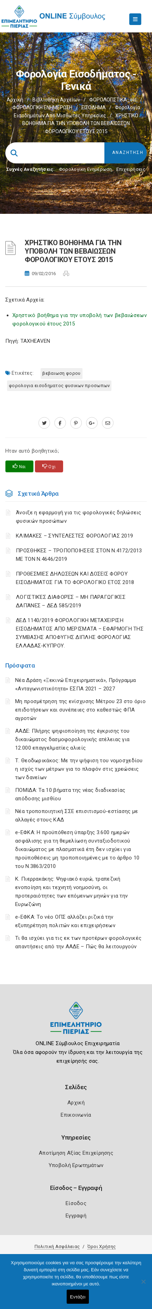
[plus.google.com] (92, 423)
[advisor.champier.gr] (108, 423)
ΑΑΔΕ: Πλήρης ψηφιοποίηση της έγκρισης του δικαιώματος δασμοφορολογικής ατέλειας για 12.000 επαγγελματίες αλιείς (72, 739)
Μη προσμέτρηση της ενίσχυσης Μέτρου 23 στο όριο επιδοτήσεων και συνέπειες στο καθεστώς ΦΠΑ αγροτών (80, 709)
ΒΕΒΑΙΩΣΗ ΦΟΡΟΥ (61, 373)
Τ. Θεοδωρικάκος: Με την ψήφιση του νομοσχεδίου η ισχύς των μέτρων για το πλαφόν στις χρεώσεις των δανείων (79, 769)
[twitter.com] (44, 423)
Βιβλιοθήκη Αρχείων (56, 100)
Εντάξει (78, 1296)
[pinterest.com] (76, 423)
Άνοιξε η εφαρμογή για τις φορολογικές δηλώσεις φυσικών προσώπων (78, 516)
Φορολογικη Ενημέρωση (85, 169)
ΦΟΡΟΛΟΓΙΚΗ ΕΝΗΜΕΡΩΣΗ (42, 107)
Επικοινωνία (76, 1115)
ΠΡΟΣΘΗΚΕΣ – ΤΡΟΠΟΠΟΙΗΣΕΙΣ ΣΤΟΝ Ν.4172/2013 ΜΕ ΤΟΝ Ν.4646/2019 (79, 554)
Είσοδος (76, 1203)
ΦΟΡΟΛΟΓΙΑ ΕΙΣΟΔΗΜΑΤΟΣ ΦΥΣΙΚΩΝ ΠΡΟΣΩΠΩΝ (59, 385)
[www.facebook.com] (60, 423)
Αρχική (15, 100)
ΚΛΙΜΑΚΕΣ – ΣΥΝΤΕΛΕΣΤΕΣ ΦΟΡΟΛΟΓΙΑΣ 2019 (74, 536)
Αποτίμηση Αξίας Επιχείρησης (76, 1153)
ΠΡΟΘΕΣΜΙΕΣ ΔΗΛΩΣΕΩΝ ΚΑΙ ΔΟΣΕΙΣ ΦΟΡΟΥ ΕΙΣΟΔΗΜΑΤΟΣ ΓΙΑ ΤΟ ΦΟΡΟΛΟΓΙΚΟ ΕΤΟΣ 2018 (75, 578)
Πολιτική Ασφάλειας (57, 1246)
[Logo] (76, 1023)
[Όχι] (143, 1285)
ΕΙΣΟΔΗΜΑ (93, 107)
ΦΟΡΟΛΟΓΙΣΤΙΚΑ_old (112, 100)
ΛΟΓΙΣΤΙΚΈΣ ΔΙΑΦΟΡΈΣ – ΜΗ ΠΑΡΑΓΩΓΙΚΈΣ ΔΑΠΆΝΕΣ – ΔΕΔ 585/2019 (71, 601)
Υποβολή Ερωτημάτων (76, 1165)
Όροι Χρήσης (101, 1246)
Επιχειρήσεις (130, 169)
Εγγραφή (76, 1215)
